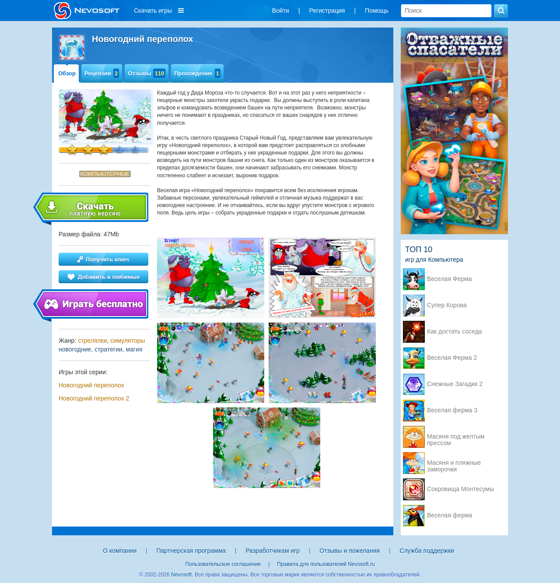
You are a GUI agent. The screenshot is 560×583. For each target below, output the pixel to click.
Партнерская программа (191, 550)
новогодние (75, 349)
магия (134, 349)
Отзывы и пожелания (349, 550)
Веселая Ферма (449, 279)
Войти (280, 10)
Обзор (67, 73)
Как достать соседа (454, 331)
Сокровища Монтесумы (460, 489)
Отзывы (146, 73)
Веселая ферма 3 (452, 410)
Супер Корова (447, 305)
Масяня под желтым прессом (455, 437)
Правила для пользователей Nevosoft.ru (325, 564)
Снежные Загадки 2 (455, 384)
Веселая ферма (449, 515)
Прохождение (197, 73)
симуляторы (127, 340)
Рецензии (101, 73)
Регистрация (327, 10)
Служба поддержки (426, 550)
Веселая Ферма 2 (452, 358)
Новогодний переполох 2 (94, 398)
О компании (119, 550)
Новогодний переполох (91, 385)
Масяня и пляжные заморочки (454, 463)
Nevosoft (181, 575)
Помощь (376, 10)
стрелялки (92, 340)
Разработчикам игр (272, 550)
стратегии (108, 349)
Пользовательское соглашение (223, 564)
